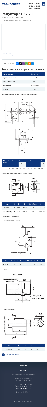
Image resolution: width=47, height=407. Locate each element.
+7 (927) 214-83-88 (33, 8)
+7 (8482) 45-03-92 (33, 6)
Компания (23, 365)
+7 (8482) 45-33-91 (33, 4)
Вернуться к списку (10, 354)
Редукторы (23, 368)
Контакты (23, 370)
